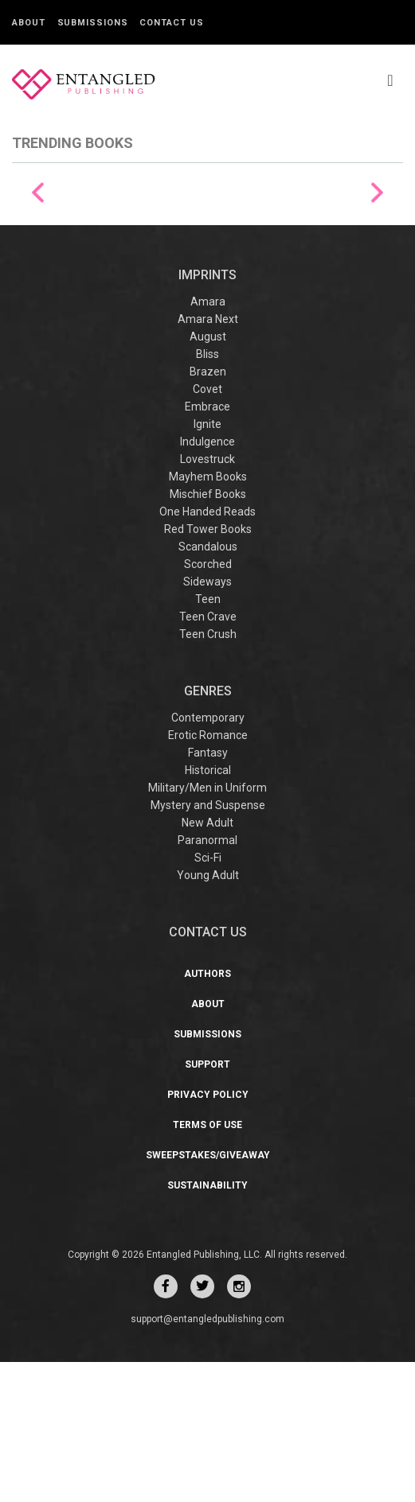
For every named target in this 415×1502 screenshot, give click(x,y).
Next (377, 263)
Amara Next (208, 459)
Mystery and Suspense (208, 945)
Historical (208, 910)
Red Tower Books (208, 669)
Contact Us (171, 23)
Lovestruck (207, 599)
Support (207, 1204)
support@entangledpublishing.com (207, 1459)
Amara (207, 441)
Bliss (207, 494)
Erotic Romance (208, 875)
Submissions (92, 23)
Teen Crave (208, 756)
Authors (207, 1113)
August (208, 476)
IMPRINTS (207, 414)
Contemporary (208, 857)
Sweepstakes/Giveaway (208, 1295)
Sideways (207, 721)
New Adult (207, 962)
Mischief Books (208, 634)
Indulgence (207, 581)
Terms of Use (207, 1264)
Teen (208, 739)
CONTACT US (208, 1072)
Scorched (208, 704)
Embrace (207, 546)
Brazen (208, 511)
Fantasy (208, 892)
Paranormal (207, 980)
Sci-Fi (207, 997)
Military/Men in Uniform (207, 927)
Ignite (207, 564)
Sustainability (207, 1325)
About (28, 23)
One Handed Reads (207, 651)
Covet (207, 529)
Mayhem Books (208, 616)
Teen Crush (208, 774)
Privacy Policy (208, 1234)
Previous (38, 263)
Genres (208, 831)
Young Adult (208, 1015)
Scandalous (207, 686)
